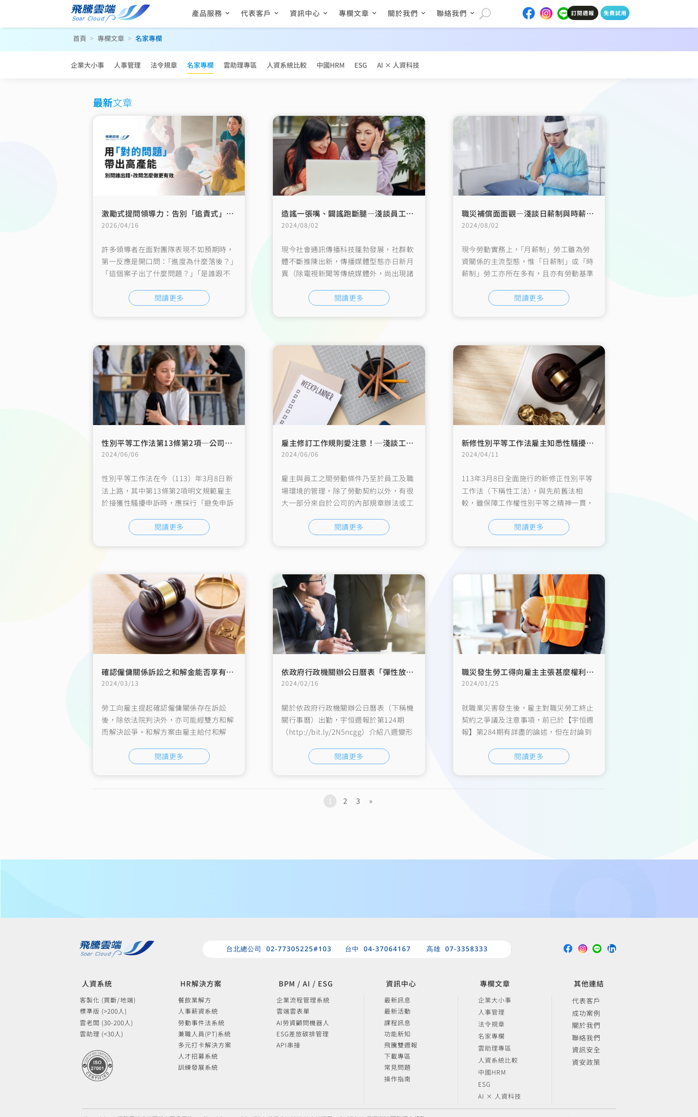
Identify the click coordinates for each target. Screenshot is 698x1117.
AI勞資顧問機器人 (302, 1023)
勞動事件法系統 (201, 1023)
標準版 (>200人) (103, 1012)
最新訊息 (397, 1000)
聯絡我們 (452, 13)
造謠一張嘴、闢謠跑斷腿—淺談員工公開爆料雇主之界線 (378, 213)
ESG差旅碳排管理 (302, 1034)
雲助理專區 (240, 65)
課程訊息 (397, 1023)
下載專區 (397, 1057)
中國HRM (331, 65)
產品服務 (207, 13)
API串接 (288, 1045)
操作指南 (397, 1079)
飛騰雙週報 (401, 1045)
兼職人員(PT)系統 (204, 1034)
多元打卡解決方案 (204, 1045)
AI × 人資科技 (398, 65)
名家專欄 (200, 65)
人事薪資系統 (198, 1012)
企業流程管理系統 (303, 1000)
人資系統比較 (287, 65)
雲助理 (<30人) (101, 1034)
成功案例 (586, 1013)
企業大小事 (87, 65)
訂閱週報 (582, 12)
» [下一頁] (371, 800)
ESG (360, 65)
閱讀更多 (169, 297)
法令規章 (163, 65)
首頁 (79, 38)
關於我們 (403, 13)
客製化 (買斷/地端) (108, 1000)
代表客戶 (256, 13)
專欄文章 (354, 13)
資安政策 (586, 1062)
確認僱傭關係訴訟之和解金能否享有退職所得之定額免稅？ (202, 671)
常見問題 (397, 1068)
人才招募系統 (198, 1057)
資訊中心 (305, 13)
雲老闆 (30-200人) (106, 1023)
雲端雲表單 (293, 1012)
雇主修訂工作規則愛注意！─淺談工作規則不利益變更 (374, 442)
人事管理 (127, 65)
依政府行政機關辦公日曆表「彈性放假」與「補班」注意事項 (386, 671)
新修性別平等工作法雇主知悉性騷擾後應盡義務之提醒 (555, 442)
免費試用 (615, 12)
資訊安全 (586, 1050)
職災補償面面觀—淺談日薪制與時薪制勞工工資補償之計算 (563, 213)
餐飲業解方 (194, 1000)
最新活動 (397, 1012)
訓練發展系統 (198, 1068)
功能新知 (397, 1034)
